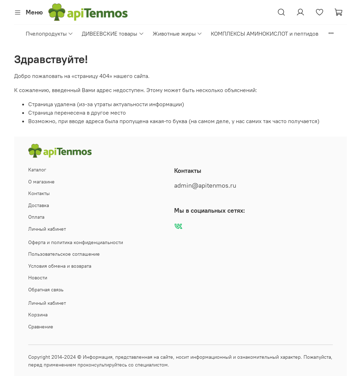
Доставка (38, 205)
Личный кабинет (47, 229)
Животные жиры (177, 33)
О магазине (41, 181)
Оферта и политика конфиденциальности (75, 242)
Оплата (36, 217)
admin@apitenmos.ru (205, 185)
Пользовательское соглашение (64, 254)
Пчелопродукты (49, 33)
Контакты (39, 193)
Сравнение (40, 326)
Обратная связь (45, 289)
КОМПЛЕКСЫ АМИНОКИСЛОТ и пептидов (264, 33)
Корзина (38, 314)
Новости (37, 277)
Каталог (37, 169)
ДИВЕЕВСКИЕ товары (113, 33)
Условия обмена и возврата (59, 266)
